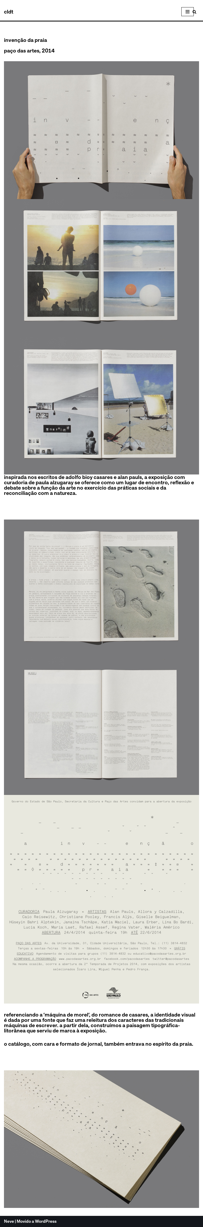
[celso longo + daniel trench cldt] (8, 11)
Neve (9, 1221)
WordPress (46, 1221)
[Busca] (194, 12)
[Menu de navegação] (187, 11)
